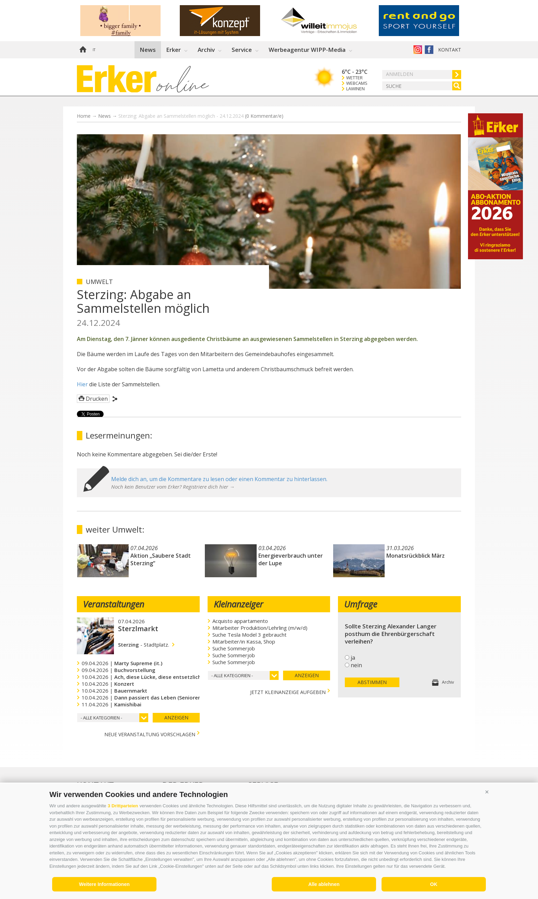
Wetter (354, 78)
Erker (173, 50)
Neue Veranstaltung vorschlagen (149, 733)
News (148, 50)
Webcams (356, 83)
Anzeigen (176, 717)
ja (353, 657)
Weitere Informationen (104, 884)
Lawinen (355, 89)
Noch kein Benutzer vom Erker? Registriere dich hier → (173, 486)
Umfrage (360, 604)
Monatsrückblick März (415, 555)
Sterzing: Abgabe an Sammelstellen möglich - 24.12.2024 (200, 116)
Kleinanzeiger (238, 604)
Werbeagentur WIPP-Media (307, 50)
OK (433, 884)
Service (242, 50)
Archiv (206, 50)
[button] (487, 792)
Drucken (97, 398)
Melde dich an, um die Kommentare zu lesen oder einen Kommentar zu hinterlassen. (219, 479)
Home (83, 49)
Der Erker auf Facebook (429, 49)
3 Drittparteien (123, 805)
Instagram (417, 49)
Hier (82, 384)
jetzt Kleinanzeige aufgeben (288, 691)
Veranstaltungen (113, 604)
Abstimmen (372, 682)
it (94, 49)
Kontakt (449, 49)
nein (356, 665)
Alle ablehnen (323, 884)
